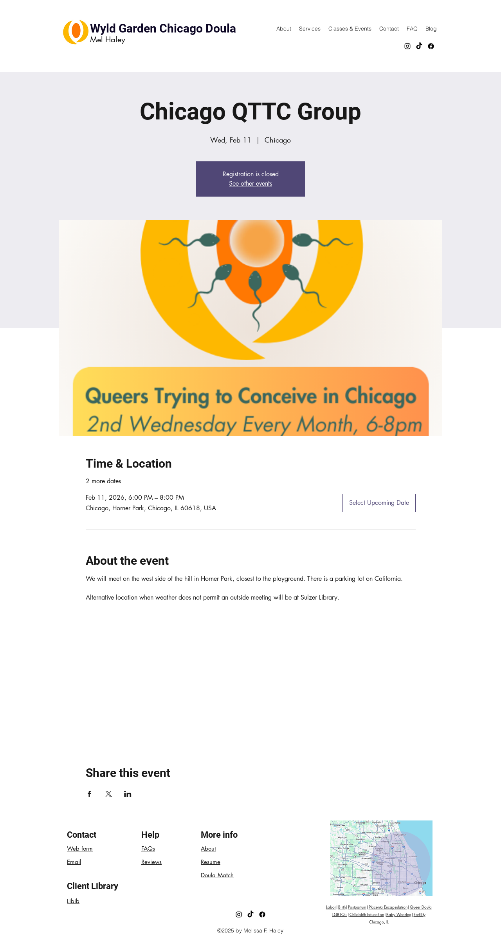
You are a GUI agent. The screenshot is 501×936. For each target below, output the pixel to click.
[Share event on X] (108, 794)
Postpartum (357, 907)
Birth (342, 907)
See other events (250, 183)
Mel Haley (107, 39)
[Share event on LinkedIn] (128, 794)
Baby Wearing (398, 914)
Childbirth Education (367, 914)
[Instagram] (407, 46)
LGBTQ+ (339, 914)
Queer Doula (421, 907)
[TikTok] (419, 46)
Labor (331, 907)
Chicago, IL (379, 922)
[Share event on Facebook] (89, 794)
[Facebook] (431, 46)
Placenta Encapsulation (388, 907)
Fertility (419, 914)
